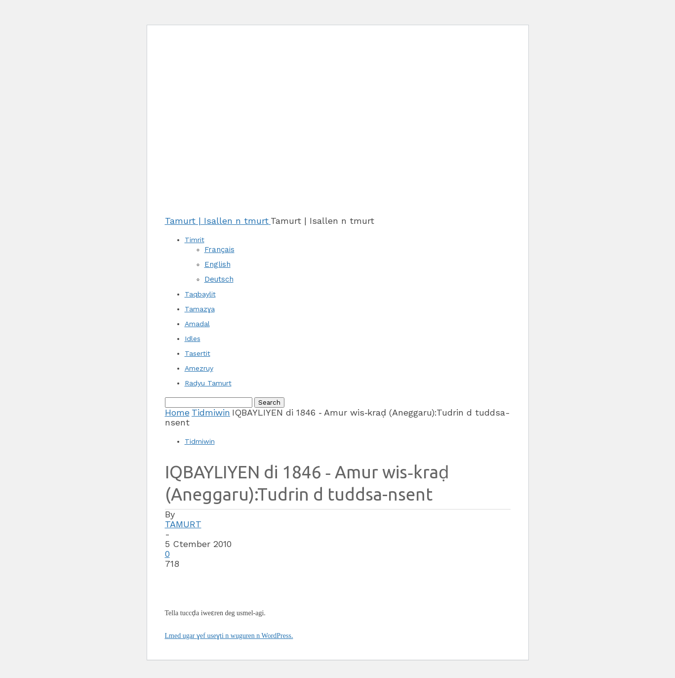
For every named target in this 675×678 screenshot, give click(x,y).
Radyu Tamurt (208, 383)
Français (219, 249)
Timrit (194, 240)
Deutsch (219, 279)
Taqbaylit (200, 294)
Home (177, 412)
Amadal (197, 324)
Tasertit (197, 353)
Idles (192, 338)
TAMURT (183, 524)
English (217, 264)
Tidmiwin (211, 412)
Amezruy (199, 368)
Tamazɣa (200, 309)
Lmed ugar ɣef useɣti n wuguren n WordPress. (229, 635)
